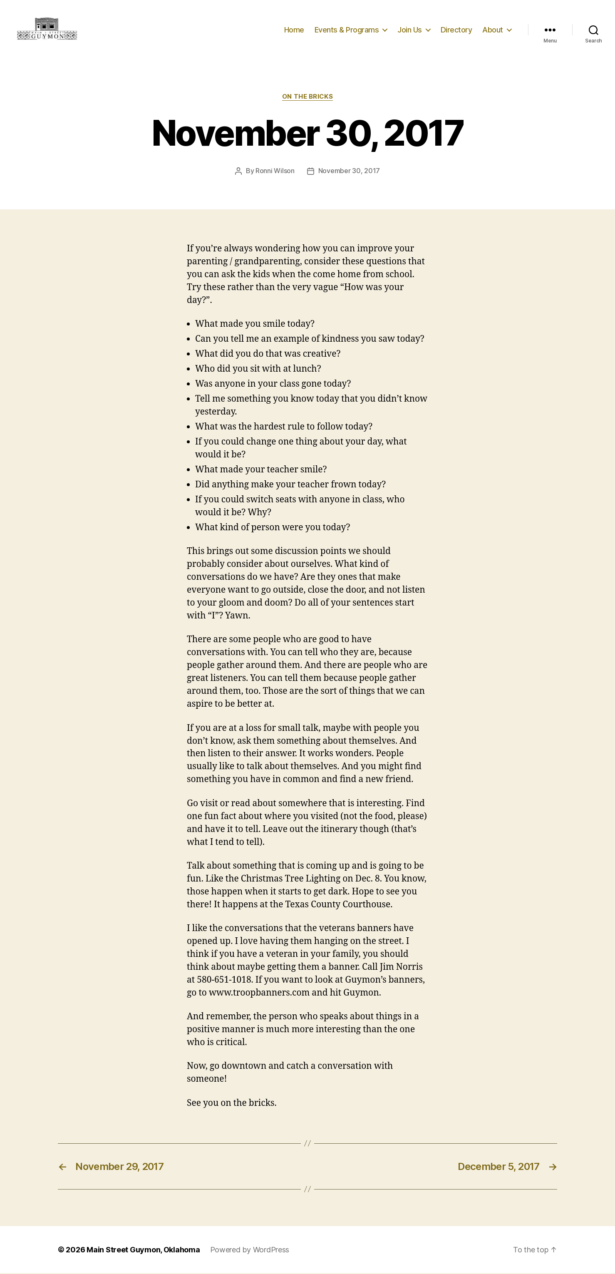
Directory (456, 30)
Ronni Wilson (275, 172)
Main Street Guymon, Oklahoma (143, 1250)
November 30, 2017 (349, 172)
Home (294, 30)
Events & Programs (347, 30)
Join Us (409, 30)
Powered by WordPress (250, 1250)
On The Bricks (307, 98)
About (492, 30)
